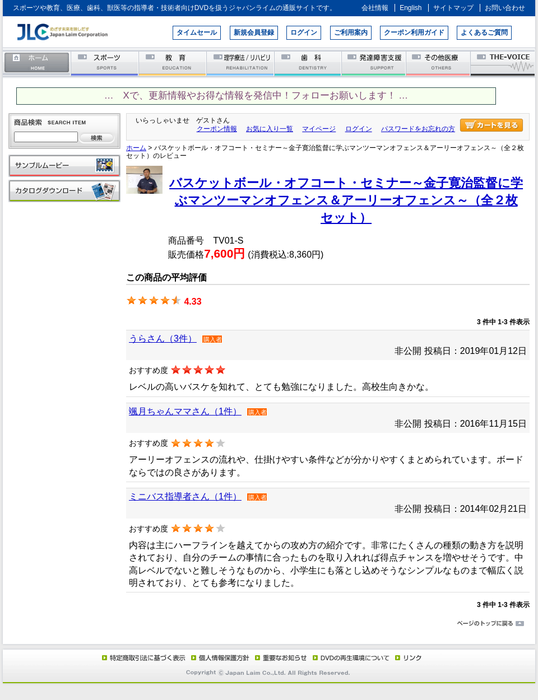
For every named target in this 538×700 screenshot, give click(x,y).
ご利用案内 (351, 32)
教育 (173, 63)
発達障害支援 (374, 63)
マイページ (319, 129)
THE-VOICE (503, 63)
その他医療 (439, 63)
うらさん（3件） (163, 338)
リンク (407, 657)
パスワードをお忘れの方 (418, 129)
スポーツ (105, 63)
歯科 (308, 63)
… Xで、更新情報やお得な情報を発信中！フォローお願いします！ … (256, 95)
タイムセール (197, 32)
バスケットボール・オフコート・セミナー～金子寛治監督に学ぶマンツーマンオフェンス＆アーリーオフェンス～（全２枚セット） (346, 200)
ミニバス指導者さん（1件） (185, 496)
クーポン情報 (217, 129)
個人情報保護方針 (218, 657)
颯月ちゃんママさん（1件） (185, 411)
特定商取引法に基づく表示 (143, 657)
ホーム (37, 63)
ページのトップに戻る (269, 624)
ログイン (303, 32)
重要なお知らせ (278, 657)
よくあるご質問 (484, 32)
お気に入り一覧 (269, 129)
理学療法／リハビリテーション (241, 63)
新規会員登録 (254, 32)
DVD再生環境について (352, 657)
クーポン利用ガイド (414, 32)
